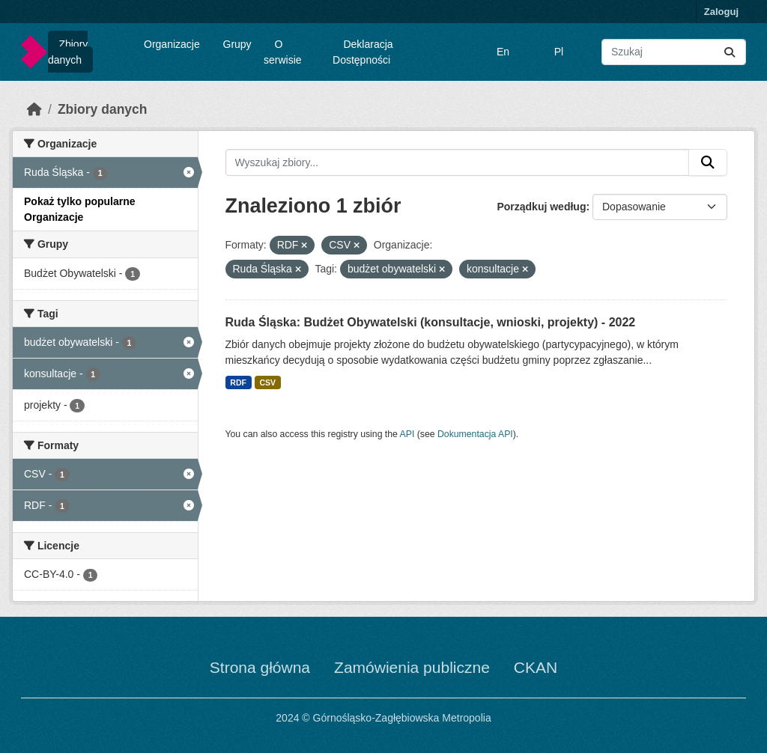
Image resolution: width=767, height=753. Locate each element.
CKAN (535, 667)
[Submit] (730, 52)
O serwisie (283, 52)
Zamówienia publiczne (412, 667)
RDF (238, 382)
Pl (558, 52)
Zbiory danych (68, 52)
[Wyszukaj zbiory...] (673, 52)
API (407, 434)
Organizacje (172, 44)
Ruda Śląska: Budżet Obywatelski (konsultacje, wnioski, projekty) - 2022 (430, 322)
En (503, 52)
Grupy (237, 44)
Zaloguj (721, 11)
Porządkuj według (541, 207)
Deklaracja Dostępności (363, 52)
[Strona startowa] (34, 109)
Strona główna (260, 667)
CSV (267, 382)
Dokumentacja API (475, 434)
